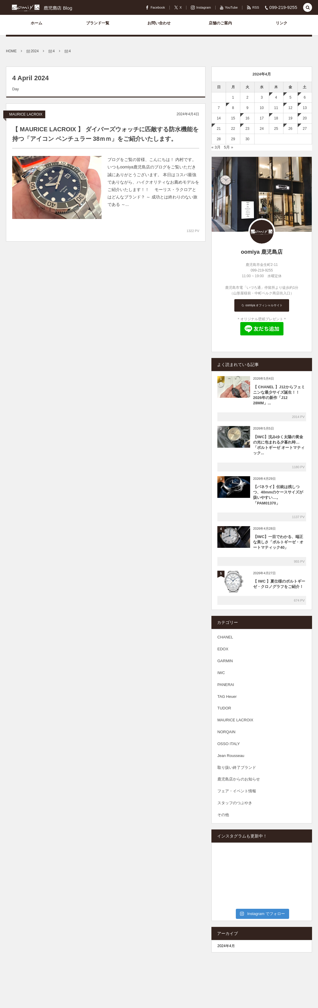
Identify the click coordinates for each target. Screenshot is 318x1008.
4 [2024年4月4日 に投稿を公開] (276, 97)
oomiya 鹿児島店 (262, 252)
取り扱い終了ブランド (236, 767)
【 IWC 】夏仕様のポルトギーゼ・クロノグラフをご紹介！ (279, 584)
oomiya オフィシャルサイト (264, 305)
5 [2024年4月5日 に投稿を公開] (290, 97)
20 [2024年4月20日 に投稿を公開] (305, 118)
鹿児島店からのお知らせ (238, 779)
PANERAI (225, 684)
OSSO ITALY (228, 744)
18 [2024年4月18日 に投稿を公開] (276, 118)
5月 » (228, 147)
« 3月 (216, 147)
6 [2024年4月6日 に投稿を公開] (305, 97)
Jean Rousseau (230, 755)
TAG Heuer (227, 696)
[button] (307, 8)
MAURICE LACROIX (25, 114)
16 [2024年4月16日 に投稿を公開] (247, 118)
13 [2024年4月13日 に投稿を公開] (305, 108)
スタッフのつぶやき (234, 803)
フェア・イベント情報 (236, 791)
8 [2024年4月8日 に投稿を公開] (233, 108)
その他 (223, 815)
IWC (221, 673)
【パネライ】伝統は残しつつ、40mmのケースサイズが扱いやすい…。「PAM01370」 (278, 495)
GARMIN (225, 661)
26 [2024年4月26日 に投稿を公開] (290, 129)
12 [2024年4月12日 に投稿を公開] (290, 108)
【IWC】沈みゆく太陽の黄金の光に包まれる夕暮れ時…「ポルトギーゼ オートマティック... (279, 445)
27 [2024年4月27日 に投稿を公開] (305, 129)
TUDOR (224, 708)
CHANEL (225, 637)
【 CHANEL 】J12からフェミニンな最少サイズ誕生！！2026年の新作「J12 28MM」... (279, 395)
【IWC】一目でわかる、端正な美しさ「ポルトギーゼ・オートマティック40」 (278, 542)
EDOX (222, 649)
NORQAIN (226, 732)
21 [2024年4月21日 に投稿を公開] (219, 129)
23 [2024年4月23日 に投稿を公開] (247, 129)
